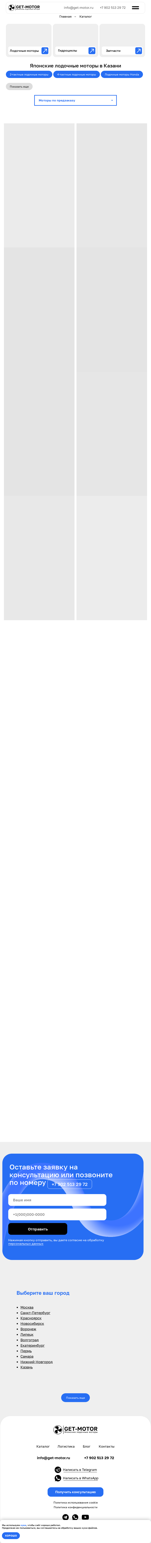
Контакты (106, 1446)
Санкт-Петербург (35, 1313)
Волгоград (29, 1340)
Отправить (38, 1229)
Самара (26, 1356)
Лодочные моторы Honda (122, 74)
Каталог (43, 1446)
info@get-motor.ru (78, 8)
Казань (26, 1367)
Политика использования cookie (75, 1502)
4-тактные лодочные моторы (76, 74)
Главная (65, 16)
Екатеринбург (32, 1345)
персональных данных (25, 1243)
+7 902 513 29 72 (113, 8)
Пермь (26, 1351)
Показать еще (19, 86)
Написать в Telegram (80, 1470)
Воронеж (28, 1329)
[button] (75, 1492)
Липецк (26, 1334)
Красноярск (30, 1318)
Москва (26, 1307)
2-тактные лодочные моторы (29, 74)
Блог (86, 1446)
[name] (57, 1200)
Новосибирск (32, 1323)
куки (23, 1525)
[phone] (57, 1214)
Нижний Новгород (36, 1362)
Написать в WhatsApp (80, 1478)
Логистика (66, 1446)
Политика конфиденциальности (76, 1507)
